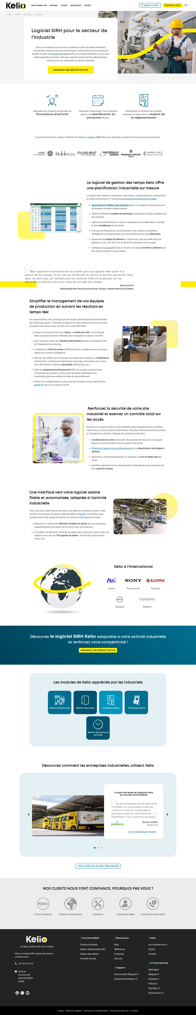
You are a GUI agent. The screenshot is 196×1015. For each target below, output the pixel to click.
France (151, 983)
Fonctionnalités (39, 5)
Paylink (81, 513)
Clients (64, 5)
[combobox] (187, 5)
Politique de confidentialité (95, 1010)
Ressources (75, 5)
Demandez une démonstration (70, 70)
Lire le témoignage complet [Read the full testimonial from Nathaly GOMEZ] (143, 832)
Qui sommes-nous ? (158, 944)
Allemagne (153, 969)
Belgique (152, 974)
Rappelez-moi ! (173, 5)
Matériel (54, 5)
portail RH (39, 384)
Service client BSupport (125, 974)
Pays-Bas (153, 988)
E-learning (119, 953)
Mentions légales (74, 1010)
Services (118, 958)
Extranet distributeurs (124, 978)
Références (119, 949)
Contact (152, 953)
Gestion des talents (89, 953)
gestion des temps (61, 53)
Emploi (151, 949)
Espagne (152, 978)
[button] (28, 815)
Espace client (151, 5)
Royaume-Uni (154, 992)
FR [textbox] (186, 5)
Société (87, 5)
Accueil (8, 14)
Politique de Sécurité (119, 1010)
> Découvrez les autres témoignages (98, 866)
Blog (116, 944)
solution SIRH (94, 137)
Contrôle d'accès (88, 958)
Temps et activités (89, 944)
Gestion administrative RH (92, 949)
